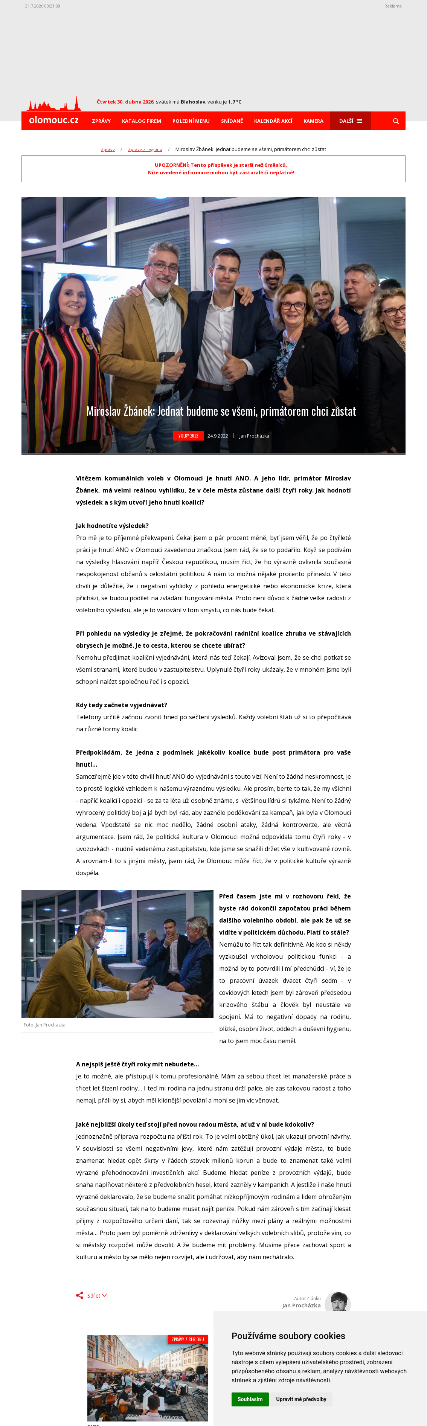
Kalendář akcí (273, 120)
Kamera (313, 120)
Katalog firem (141, 120)
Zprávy (101, 120)
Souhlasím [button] (250, 1399)
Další (350, 120)
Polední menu (191, 120)
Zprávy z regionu (145, 149)
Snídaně (232, 120)
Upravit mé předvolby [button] (301, 1399)
